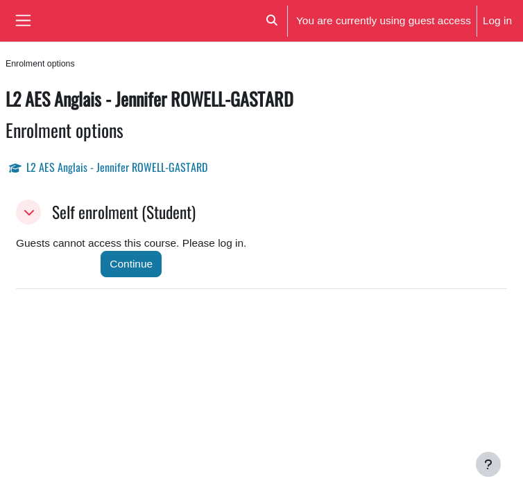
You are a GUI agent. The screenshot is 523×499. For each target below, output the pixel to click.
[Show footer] (488, 464)
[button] (271, 21)
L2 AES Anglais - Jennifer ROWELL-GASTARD (116, 167)
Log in (497, 20)
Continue (131, 263)
